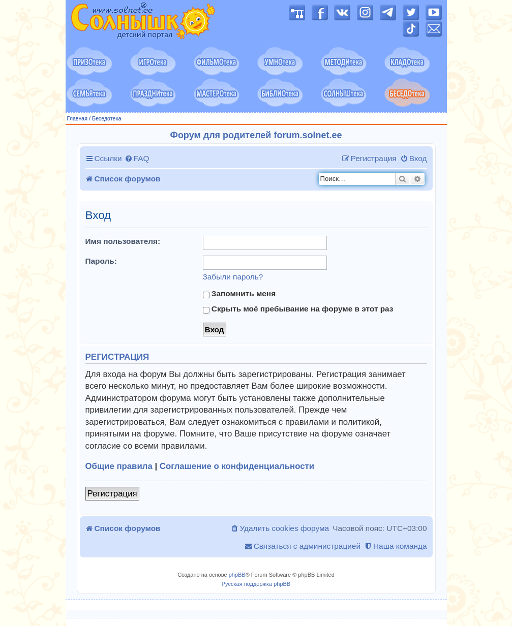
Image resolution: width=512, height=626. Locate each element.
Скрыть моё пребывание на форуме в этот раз (298, 309)
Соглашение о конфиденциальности (237, 466)
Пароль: (101, 261)
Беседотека (106, 118)
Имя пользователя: (123, 241)
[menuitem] (137, 158)
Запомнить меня (239, 293)
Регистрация (112, 493)
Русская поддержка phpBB (256, 584)
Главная (77, 118)
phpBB (237, 575)
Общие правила (119, 466)
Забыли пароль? (233, 276)
